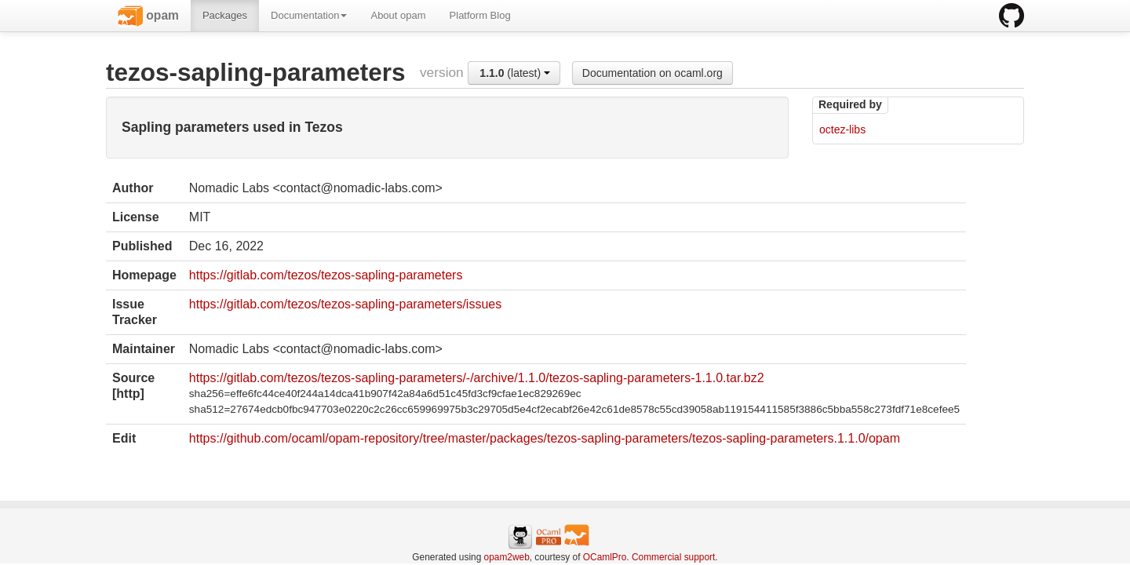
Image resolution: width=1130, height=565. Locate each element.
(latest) (514, 73)
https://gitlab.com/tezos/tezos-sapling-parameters (326, 275)
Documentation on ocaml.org (652, 73)
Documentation (309, 15)
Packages (224, 15)
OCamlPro (605, 557)
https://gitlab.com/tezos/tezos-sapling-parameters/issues (345, 304)
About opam (397, 15)
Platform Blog (480, 15)
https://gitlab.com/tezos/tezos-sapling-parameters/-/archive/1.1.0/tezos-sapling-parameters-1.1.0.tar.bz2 (476, 378)
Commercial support (673, 557)
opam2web (507, 557)
